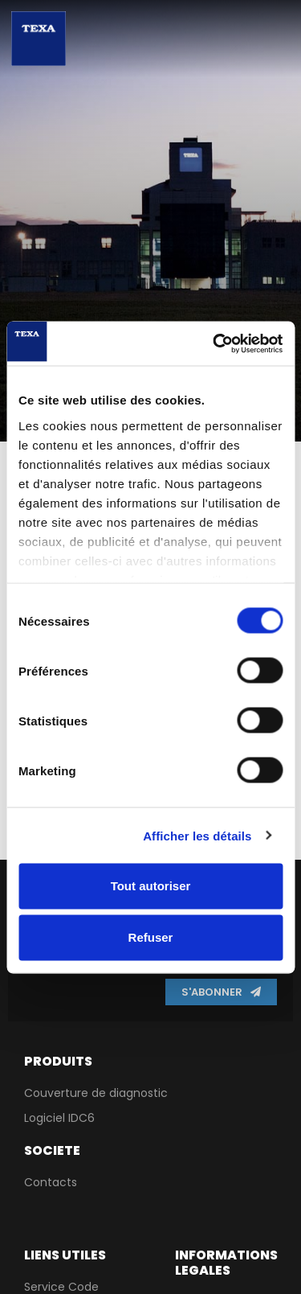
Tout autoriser (151, 886)
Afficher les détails (197, 835)
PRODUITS (58, 1061)
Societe (52, 1150)
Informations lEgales (226, 1263)
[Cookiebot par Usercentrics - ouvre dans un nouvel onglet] (214, 343)
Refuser (150, 937)
